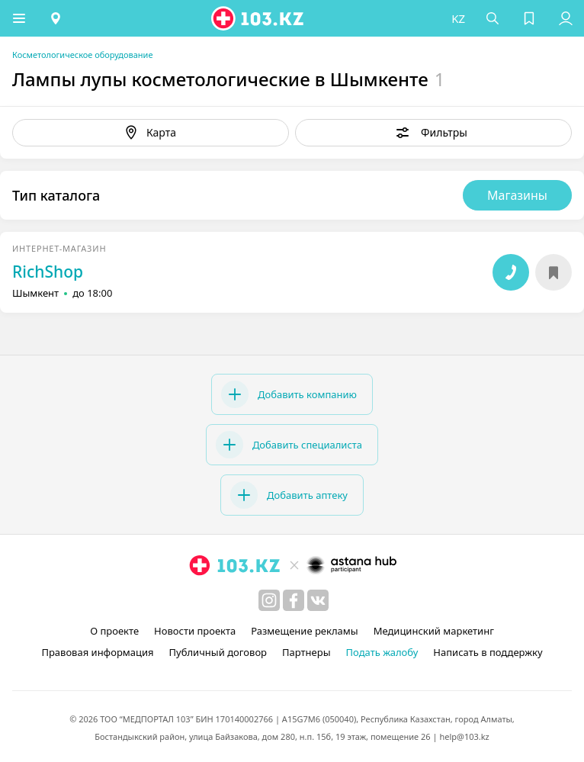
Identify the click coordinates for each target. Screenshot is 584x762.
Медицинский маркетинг (434, 631)
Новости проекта (195, 631)
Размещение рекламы (304, 631)
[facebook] (293, 600)
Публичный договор (218, 652)
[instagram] (269, 600)
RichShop (47, 271)
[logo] (258, 18)
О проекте (114, 631)
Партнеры (306, 652)
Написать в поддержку (487, 652)
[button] (19, 18)
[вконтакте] (318, 600)
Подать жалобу (382, 652)
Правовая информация (97, 652)
